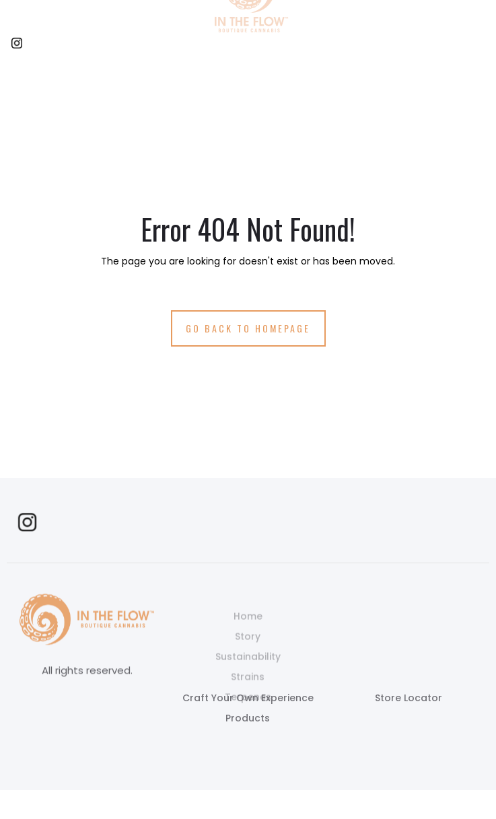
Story (247, 650)
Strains (247, 691)
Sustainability (248, 671)
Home (248, 630)
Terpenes (248, 711)
